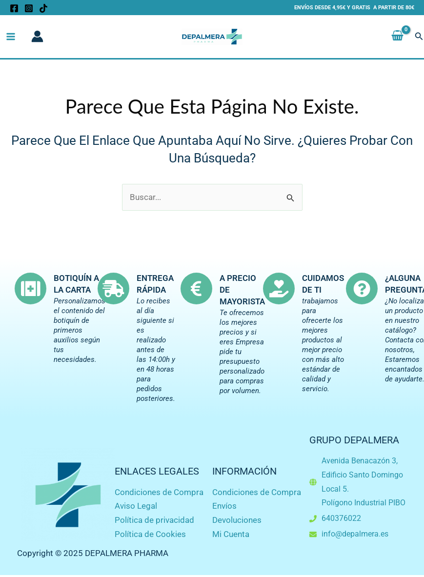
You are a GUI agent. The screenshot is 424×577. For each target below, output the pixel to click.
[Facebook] (14, 8)
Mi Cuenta (230, 534)
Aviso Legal (136, 506)
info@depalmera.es (355, 533)
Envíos (224, 506)
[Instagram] (28, 8)
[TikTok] (43, 8)
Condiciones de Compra (159, 492)
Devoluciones (237, 520)
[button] (419, 37)
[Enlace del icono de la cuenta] (37, 37)
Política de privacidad (154, 520)
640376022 (341, 518)
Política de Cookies (150, 534)
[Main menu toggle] (10, 36)
